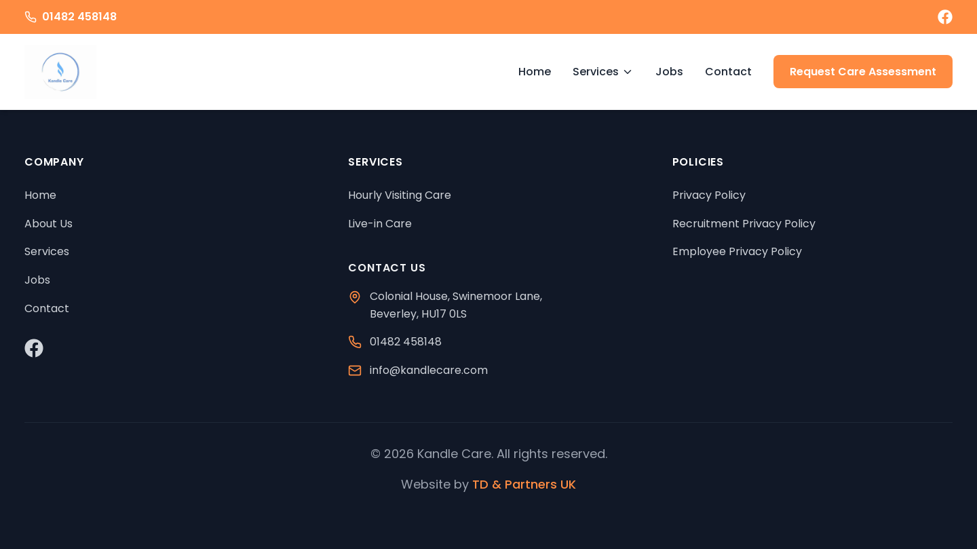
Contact (728, 71)
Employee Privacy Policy (737, 251)
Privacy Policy (709, 195)
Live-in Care (380, 223)
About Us (48, 223)
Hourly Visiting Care (399, 195)
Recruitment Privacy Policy (744, 223)
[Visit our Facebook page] (945, 17)
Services (603, 71)
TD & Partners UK (524, 484)
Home (534, 71)
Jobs (669, 71)
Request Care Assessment (863, 71)
